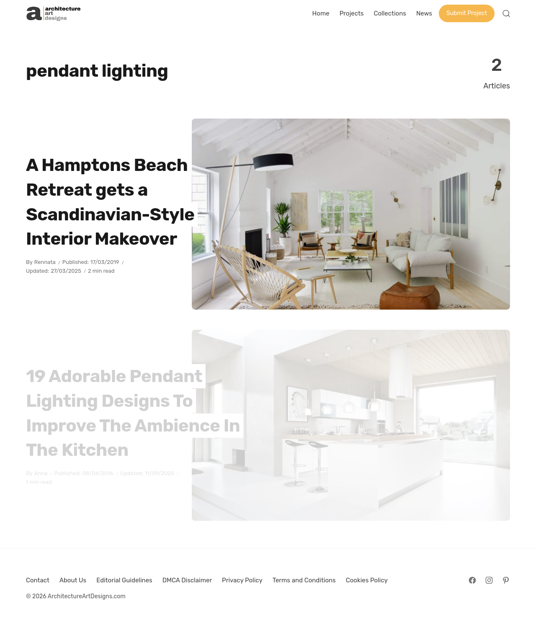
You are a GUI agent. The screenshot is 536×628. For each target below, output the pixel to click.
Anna (41, 473)
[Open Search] (506, 13)
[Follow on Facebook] (472, 580)
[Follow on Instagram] (489, 580)
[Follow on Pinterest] (505, 580)
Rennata (45, 262)
